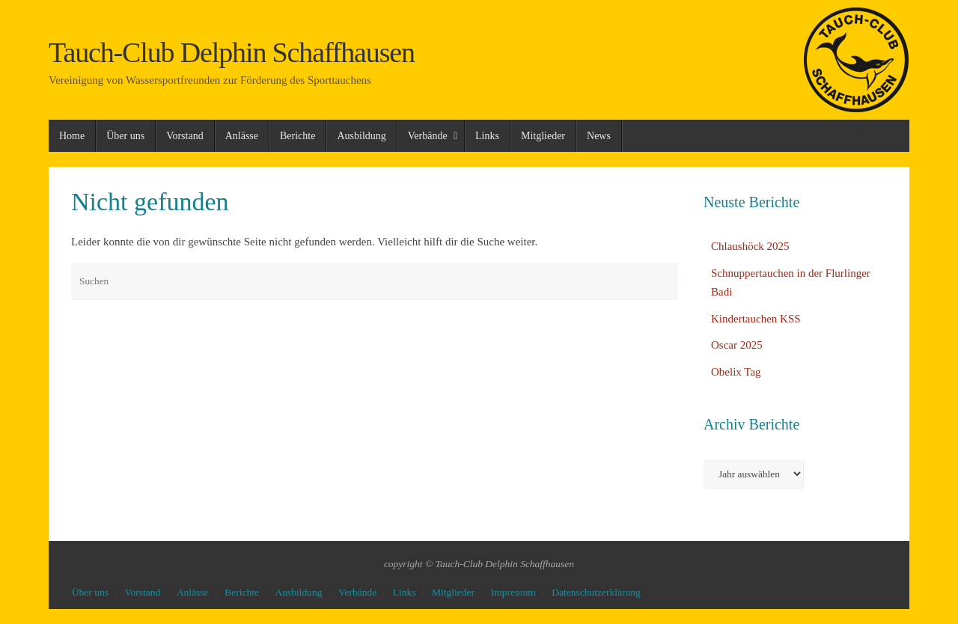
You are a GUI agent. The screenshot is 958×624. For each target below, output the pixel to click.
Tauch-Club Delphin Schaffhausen (232, 52)
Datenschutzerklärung (596, 592)
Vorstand (143, 592)
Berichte (242, 592)
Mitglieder (453, 592)
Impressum (513, 592)
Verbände (357, 592)
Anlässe (193, 592)
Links (404, 592)
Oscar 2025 (737, 345)
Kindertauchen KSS (756, 319)
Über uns (90, 592)
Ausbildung (299, 592)
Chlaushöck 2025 (750, 246)
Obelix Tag (736, 372)
